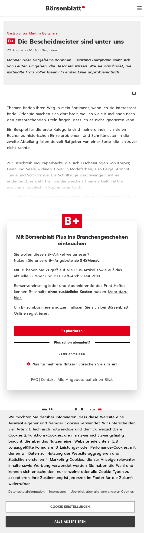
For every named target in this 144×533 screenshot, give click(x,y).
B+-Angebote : (74, 260)
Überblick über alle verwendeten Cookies (102, 491)
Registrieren (72, 331)
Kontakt (48, 379)
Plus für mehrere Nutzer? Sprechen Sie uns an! (72, 364)
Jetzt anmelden (72, 354)
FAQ (34, 379)
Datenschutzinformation (26, 491)
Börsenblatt (66, 8)
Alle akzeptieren (70, 521)
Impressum (57, 491)
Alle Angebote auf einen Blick (85, 379)
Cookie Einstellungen (70, 507)
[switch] (139, 8)
